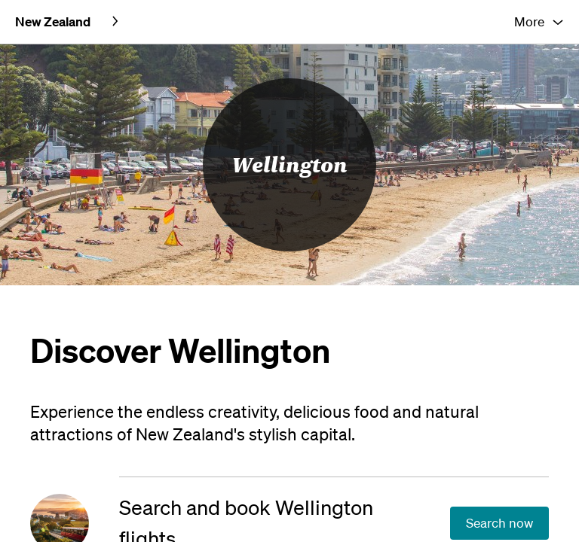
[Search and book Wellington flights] (74, 478)
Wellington (290, 120)
